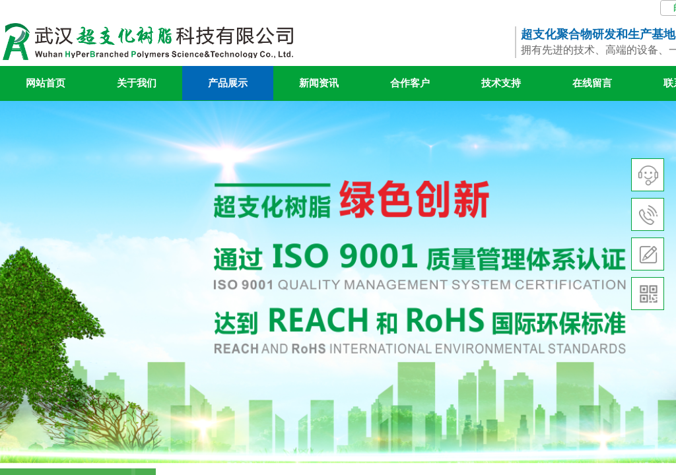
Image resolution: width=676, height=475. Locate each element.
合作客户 (410, 83)
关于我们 (136, 83)
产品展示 (228, 83)
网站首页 (45, 83)
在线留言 (592, 83)
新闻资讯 (319, 83)
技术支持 (501, 83)
